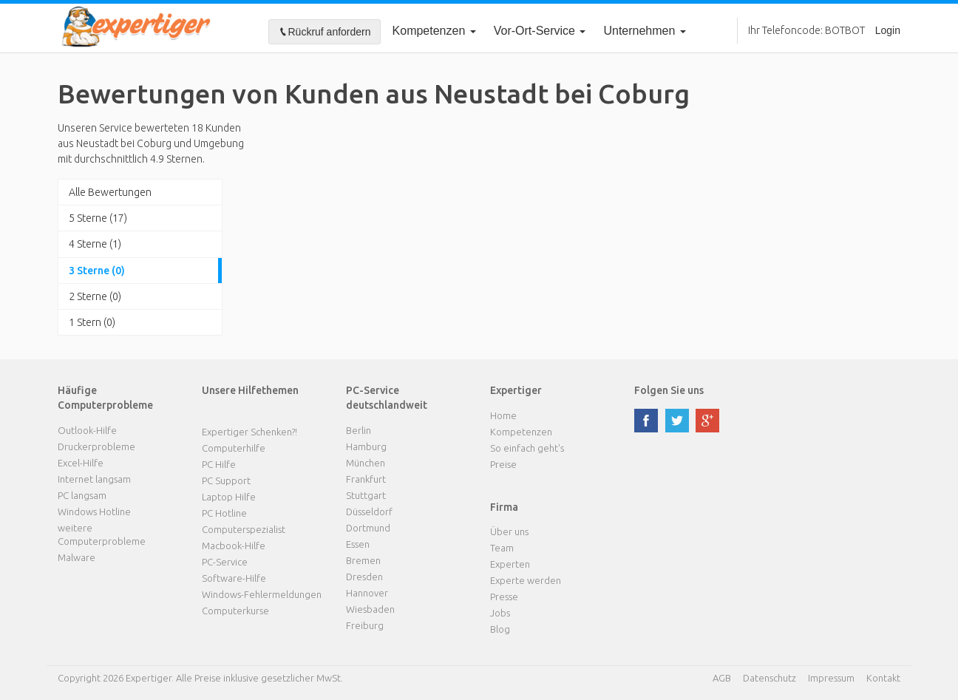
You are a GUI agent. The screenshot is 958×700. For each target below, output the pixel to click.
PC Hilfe (219, 464)
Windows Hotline (94, 511)
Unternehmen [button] (644, 30)
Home (503, 415)
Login (887, 30)
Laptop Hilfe (229, 497)
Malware (76, 557)
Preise (503, 464)
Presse (504, 596)
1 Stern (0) (92, 322)
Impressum (831, 678)
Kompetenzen (434, 30)
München (365, 463)
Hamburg (366, 446)
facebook (646, 420)
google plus (707, 420)
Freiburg (365, 625)
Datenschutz (769, 678)
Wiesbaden (370, 609)
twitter (677, 420)
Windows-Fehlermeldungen (262, 594)
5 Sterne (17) (98, 218)
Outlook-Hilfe (87, 430)
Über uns (509, 531)
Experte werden (525, 580)
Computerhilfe (233, 448)
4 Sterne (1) (95, 244)
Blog (500, 629)
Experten (510, 564)
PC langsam (82, 495)
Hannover (367, 593)
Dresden (364, 576)
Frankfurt (366, 479)
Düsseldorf (369, 511)
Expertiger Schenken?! (249, 432)
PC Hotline (224, 513)
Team (502, 548)
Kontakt (883, 678)
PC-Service (225, 562)
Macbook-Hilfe (233, 545)
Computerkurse (235, 610)
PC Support (226, 480)
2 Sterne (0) (95, 296)
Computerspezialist (243, 529)
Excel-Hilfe (80, 463)
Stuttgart (366, 495)
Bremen (363, 560)
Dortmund (368, 528)
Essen (358, 544)
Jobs (500, 613)
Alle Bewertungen (110, 192)
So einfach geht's (527, 448)
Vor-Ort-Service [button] (540, 30)
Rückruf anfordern (324, 32)
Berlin (358, 430)
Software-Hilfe (234, 578)
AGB (722, 678)
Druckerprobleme (96, 446)
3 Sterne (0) (97, 270)
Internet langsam (94, 479)
